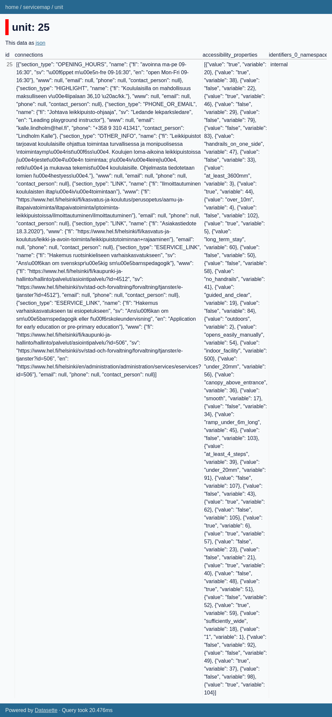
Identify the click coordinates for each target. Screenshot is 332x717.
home (12, 7)
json (40, 43)
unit (59, 7)
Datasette (46, 710)
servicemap (36, 7)
